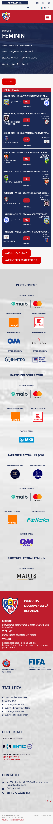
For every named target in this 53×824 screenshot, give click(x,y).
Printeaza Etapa (16, 253)
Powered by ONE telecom (42, 816)
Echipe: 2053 (11, 701)
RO (43, 8)
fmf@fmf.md (13, 788)
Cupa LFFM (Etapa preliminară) (17, 51)
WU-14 (15, 64)
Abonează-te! (15, 3)
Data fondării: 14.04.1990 (16, 697)
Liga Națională (10, 58)
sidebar (9, 82)
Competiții (6, 31)
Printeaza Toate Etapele (21, 260)
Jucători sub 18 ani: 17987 (17, 715)
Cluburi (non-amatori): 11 (16, 712)
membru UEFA (8, 670)
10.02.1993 (6, 672)
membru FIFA (34, 670)
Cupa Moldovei (29, 58)
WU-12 (25, 64)
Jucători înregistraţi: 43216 (18, 708)
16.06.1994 (46, 670)
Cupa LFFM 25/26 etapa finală (17, 45)
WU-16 (5, 64)
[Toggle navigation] (48, 17)
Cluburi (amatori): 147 (15, 704)
